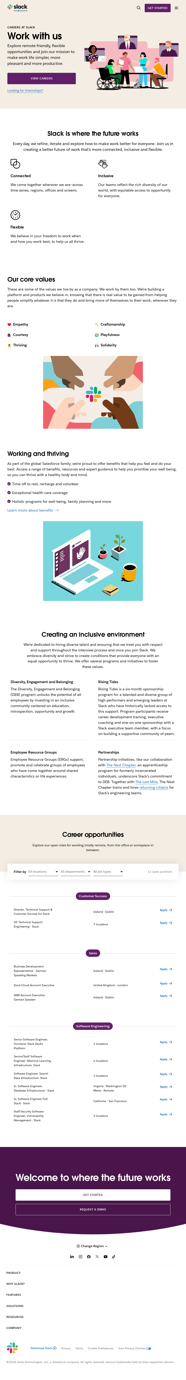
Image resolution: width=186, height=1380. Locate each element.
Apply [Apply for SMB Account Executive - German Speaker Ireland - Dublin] (164, 996)
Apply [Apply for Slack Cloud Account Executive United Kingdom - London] (164, 983)
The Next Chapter (121, 765)
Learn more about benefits (30, 510)
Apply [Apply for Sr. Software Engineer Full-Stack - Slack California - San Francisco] (164, 1099)
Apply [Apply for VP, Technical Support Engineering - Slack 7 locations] (164, 923)
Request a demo (93, 1209)
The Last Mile (146, 781)
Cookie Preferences (101, 1348)
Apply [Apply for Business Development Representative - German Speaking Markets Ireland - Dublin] (164, 969)
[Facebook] (89, 1257)
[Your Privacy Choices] (132, 1348)
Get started (157, 8)
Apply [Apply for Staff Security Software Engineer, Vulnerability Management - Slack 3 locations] (164, 1114)
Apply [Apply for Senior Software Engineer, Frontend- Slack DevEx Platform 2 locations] (164, 1042)
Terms (79, 1348)
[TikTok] (114, 1257)
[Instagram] (80, 1257)
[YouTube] (105, 1257)
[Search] (139, 8)
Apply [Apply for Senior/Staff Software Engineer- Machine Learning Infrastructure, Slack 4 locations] (164, 1059)
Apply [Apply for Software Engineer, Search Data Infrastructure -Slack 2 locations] (164, 1074)
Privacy (66, 1348)
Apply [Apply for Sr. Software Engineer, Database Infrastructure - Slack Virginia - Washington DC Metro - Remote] (164, 1087)
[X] (97, 1257)
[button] (43, 872)
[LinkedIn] (72, 1257)
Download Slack (43, 1348)
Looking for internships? (25, 90)
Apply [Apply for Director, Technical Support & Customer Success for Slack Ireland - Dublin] (164, 910)
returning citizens (154, 787)
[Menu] (176, 8)
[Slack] (17, 8)
